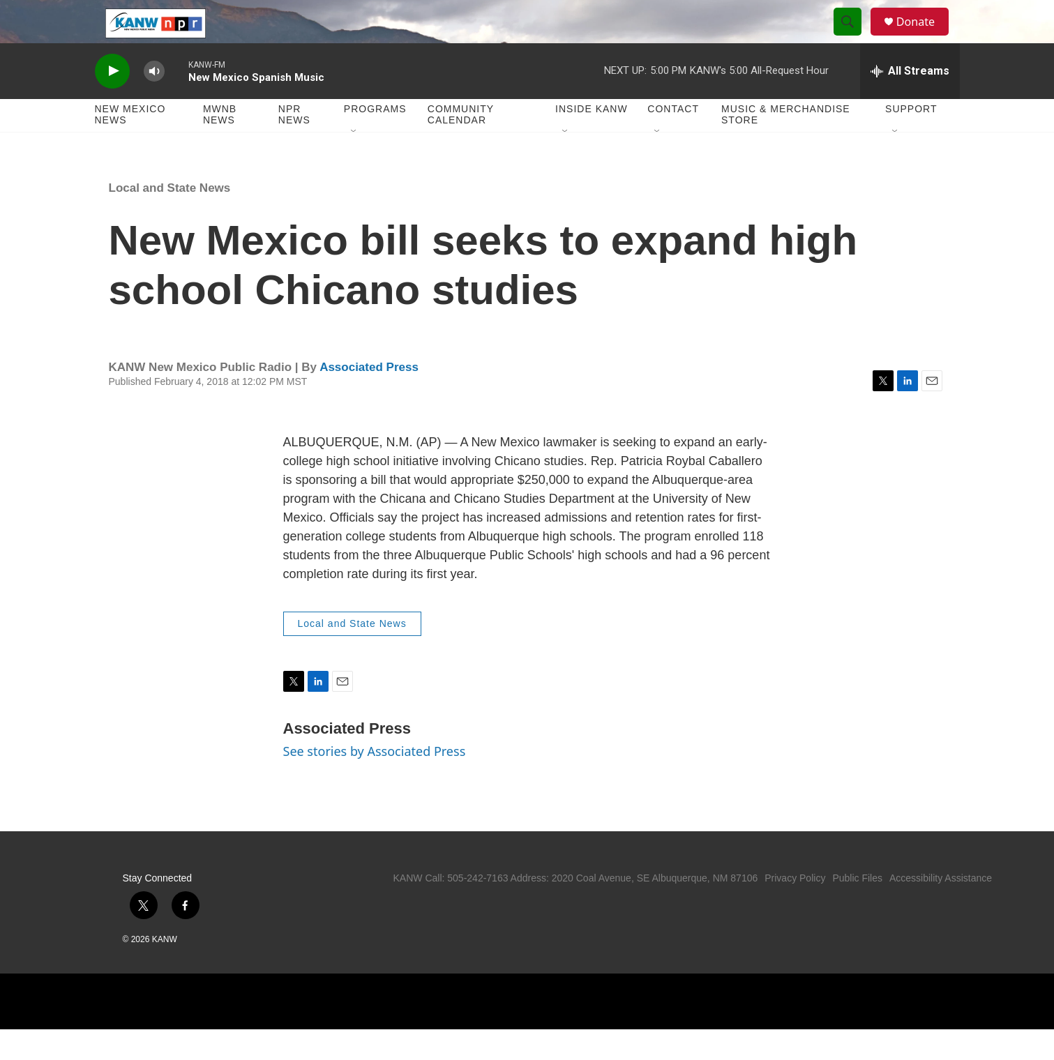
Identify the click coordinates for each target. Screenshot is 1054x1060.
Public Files (857, 908)
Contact (673, 139)
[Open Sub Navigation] (354, 161)
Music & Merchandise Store (785, 145)
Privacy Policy (795, 908)
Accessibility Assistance (940, 908)
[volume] (154, 101)
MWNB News (219, 145)
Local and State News (170, 218)
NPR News (294, 145)
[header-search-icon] (854, 37)
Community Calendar (461, 145)
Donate (924, 36)
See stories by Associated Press (374, 781)
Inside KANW (591, 139)
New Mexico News (130, 145)
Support (911, 139)
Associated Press (369, 397)
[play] (112, 101)
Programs (375, 139)
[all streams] (910, 101)
